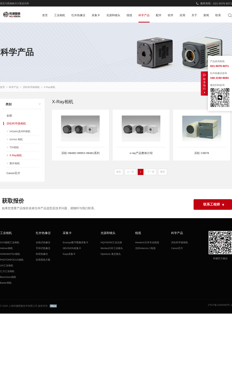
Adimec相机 (6, 248)
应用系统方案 (43, 259)
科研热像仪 (42, 254)
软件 (170, 15)
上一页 (130, 171)
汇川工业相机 (7, 271)
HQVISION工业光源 (111, 242)
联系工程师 (213, 204)
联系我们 (204, 83)
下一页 (150, 171)
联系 (218, 15)
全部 (9, 115)
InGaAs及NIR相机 (19, 131)
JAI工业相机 (6, 265)
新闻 (206, 15)
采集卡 (96, 15)
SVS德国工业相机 (9, 242)
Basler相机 (6, 282)
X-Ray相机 (49, 87)
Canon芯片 (13, 173)
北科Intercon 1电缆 (145, 248)
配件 (158, 15)
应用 (182, 15)
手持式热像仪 (43, 248)
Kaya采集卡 (69, 254)
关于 (194, 15)
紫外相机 (14, 163)
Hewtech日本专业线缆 (147, 242)
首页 (45, 15)
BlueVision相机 (8, 277)
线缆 (129, 15)
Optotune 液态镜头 (111, 254)
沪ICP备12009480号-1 (220, 305)
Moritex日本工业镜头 (112, 248)
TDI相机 (14, 147)
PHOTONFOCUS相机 (12, 259)
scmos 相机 (16, 139)
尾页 (162, 171)
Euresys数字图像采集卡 (75, 242)
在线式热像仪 (43, 242)
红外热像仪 (78, 15)
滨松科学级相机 (31, 87)
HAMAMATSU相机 (10, 254)
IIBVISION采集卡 (72, 248)
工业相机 (59, 15)
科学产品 (144, 15)
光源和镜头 (113, 15)
